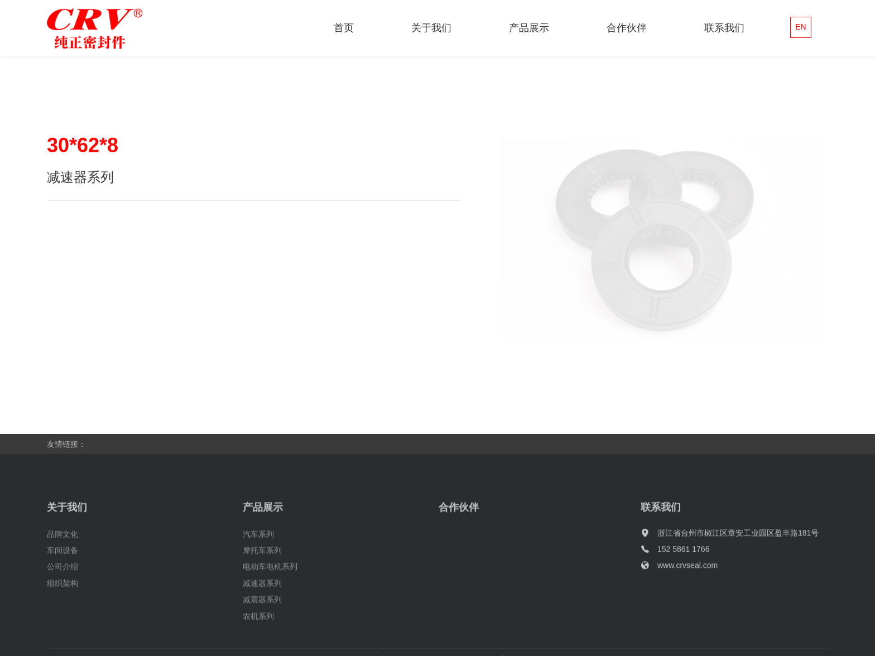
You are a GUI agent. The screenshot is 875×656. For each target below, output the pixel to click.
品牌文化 (62, 547)
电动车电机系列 (270, 580)
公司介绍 (62, 580)
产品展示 (529, 27)
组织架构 (62, 596)
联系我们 (724, 27)
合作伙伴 (627, 27)
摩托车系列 (262, 563)
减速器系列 (262, 596)
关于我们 (431, 27)
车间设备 (62, 563)
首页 (344, 27)
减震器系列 (262, 613)
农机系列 (258, 629)
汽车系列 (258, 547)
